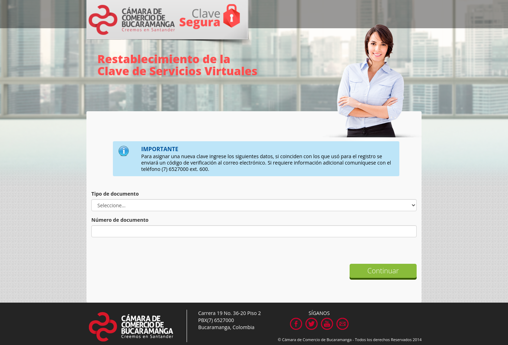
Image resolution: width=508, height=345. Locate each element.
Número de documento (120, 219)
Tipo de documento (115, 193)
